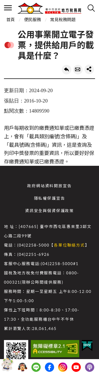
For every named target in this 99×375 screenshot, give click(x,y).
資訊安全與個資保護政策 (49, 210)
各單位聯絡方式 (69, 245)
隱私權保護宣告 (49, 198)
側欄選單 (8, 7)
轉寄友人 (78, 69)
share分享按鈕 (89, 69)
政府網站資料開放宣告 (49, 186)
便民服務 (32, 19)
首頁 (10, 19)
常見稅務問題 (63, 19)
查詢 (91, 8)
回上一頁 (66, 69)
